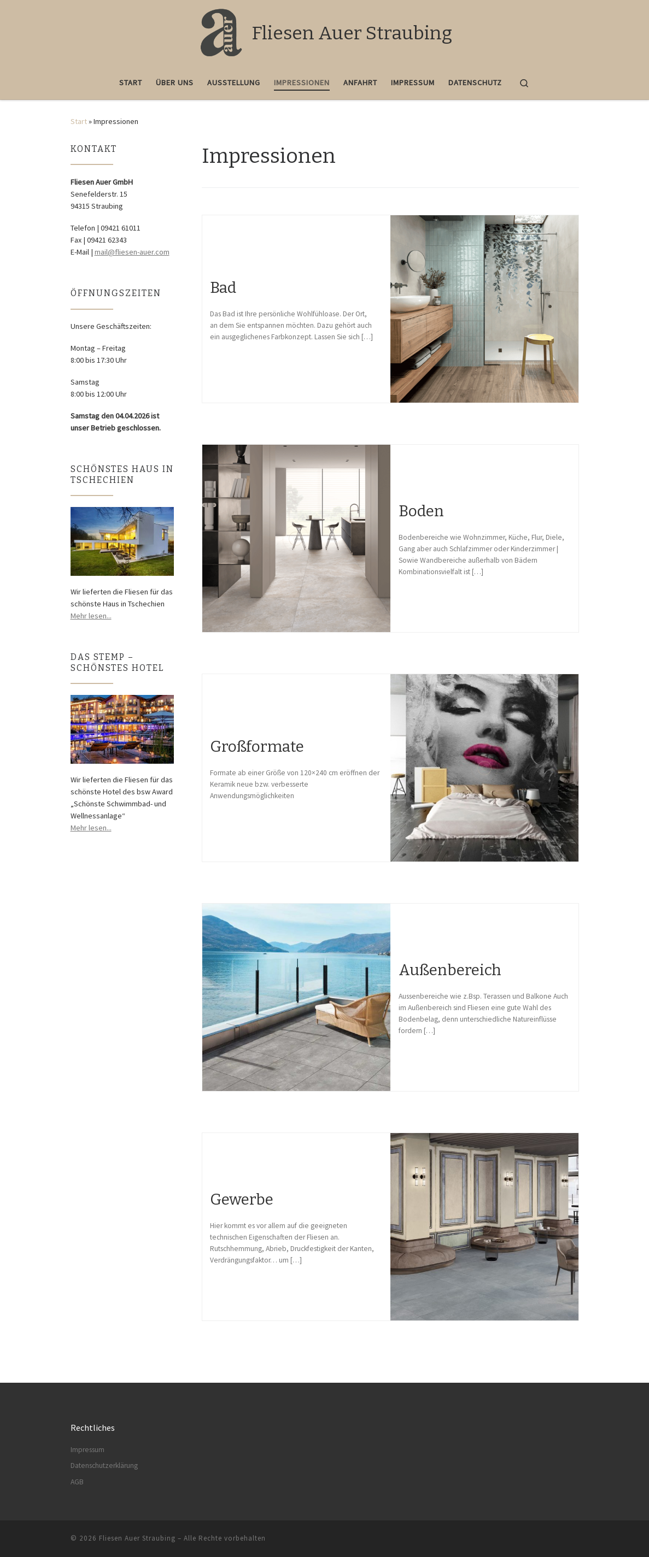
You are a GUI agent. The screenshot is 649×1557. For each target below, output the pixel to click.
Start (79, 121)
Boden (421, 511)
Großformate (257, 747)
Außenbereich (450, 970)
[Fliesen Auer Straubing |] (220, 31)
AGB (77, 1482)
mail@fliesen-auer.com (132, 252)
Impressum (87, 1449)
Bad (223, 288)
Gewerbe (241, 1199)
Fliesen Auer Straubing (137, 1538)
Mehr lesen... (91, 616)
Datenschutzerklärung (104, 1465)
